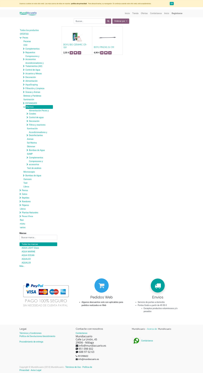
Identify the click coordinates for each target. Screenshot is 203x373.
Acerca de (152, 329)
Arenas (30, 139)
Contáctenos (81, 333)
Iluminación (29, 99)
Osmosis (28, 179)
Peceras (27, 41)
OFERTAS (24, 34)
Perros (25, 190)
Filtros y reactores (37, 125)
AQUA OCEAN (28, 255)
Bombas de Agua (37, 150)
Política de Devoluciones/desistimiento (37, 336)
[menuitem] (127, 13)
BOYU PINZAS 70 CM (104, 47)
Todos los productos (29, 30)
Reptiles (25, 198)
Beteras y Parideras (32, 96)
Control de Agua (32, 70)
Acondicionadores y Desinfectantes (38, 134)
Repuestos (30, 52)
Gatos (24, 194)
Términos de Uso (73, 367)
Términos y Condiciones (31, 333)
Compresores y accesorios (36, 163)
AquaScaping (31, 84)
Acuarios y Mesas (33, 73)
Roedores (26, 201)
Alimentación (31, 81)
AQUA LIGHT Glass (30, 248)
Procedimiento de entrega (31, 342)
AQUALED (26, 259)
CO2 (26, 45)
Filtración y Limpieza (34, 88)
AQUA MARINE (28, 251)
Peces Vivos (27, 216)
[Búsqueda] (108, 21)
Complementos (32, 49)
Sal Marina (32, 143)
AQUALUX (26, 263)
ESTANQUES (31, 103)
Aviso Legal (36, 370)
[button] (120, 21)
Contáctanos (142, 340)
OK (172, 4)
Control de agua (36, 117)
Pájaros (25, 205)
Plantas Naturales (30, 212)
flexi (22, 220)
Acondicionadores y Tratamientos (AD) (34, 64)
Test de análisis (34, 168)
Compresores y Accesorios (32, 57)
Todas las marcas (30, 244)
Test (26, 183)
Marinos (30, 107)
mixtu (22, 224)
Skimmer (31, 146)
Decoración (30, 77)
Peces (25, 37)
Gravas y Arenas (32, 92)
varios (23, 227)
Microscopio (29, 172)
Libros (26, 186)
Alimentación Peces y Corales (39, 112)
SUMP (30, 154)
